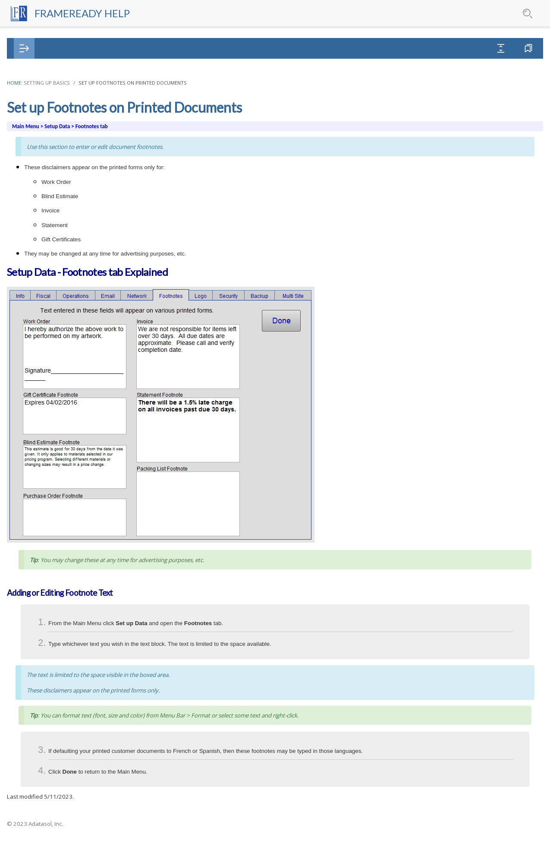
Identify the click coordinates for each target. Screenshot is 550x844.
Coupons (31, 570)
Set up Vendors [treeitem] (46, 358)
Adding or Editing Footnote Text (484, 142)
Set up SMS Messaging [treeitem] (57, 177)
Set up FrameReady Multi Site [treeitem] (66, 298)
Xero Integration (42, 782)
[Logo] (31, 13)
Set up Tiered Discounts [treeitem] (58, 343)
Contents (52, 48)
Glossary (114, 48)
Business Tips (38, 404)
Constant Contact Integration (61, 676)
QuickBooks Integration (52, 706)
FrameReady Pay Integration (60, 630)
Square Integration (45, 736)
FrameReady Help (99, 13)
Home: (173, 82)
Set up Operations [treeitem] (50, 132)
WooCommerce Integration (58, 766)
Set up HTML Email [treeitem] (51, 162)
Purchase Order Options (58, 86)
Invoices (30, 479)
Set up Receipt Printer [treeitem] (55, 313)
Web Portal (35, 751)
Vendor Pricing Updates (53, 434)
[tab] (52, 49)
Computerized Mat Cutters (57, 661)
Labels (28, 540)
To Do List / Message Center (60, 600)
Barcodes (32, 646)
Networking (35, 419)
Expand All (449, 48)
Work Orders (37, 464)
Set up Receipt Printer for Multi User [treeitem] (75, 328)
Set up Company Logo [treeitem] (56, 222)
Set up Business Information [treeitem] (64, 102)
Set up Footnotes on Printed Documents (291, 82)
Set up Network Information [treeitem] (64, 192)
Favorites (512, 48)
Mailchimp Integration (50, 691)
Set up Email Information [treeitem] (59, 147)
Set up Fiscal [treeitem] (42, 117)
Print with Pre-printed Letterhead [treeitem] (71, 238)
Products (32, 525)
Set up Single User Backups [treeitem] (63, 268)
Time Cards (35, 615)
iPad (25, 812)
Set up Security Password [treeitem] (60, 253)
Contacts (32, 494)
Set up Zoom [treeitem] (43, 374)
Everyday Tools (41, 827)
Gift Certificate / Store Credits (61, 555)
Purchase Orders (42, 510)
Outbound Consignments (55, 585)
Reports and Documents (54, 797)
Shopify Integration (46, 721)
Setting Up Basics (205, 82)
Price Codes (36, 449)
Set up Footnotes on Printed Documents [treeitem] (82, 207)
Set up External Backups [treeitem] (59, 283)
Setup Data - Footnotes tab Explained (477, 125)
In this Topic (450, 109)
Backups (31, 389)
